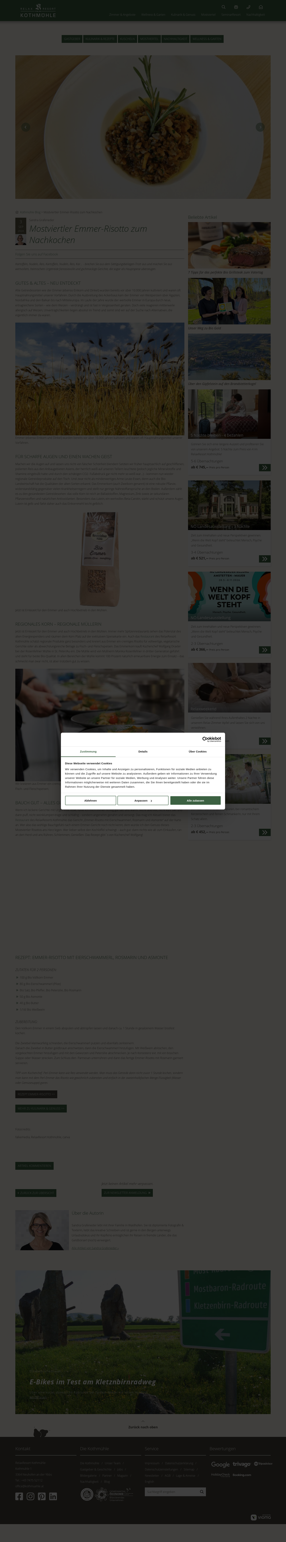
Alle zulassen (195, 800)
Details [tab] (143, 751)
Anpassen (143, 800)
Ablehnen (90, 800)
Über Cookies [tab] (198, 751)
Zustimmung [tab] (88, 751)
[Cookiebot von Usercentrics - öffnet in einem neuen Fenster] (205, 739)
